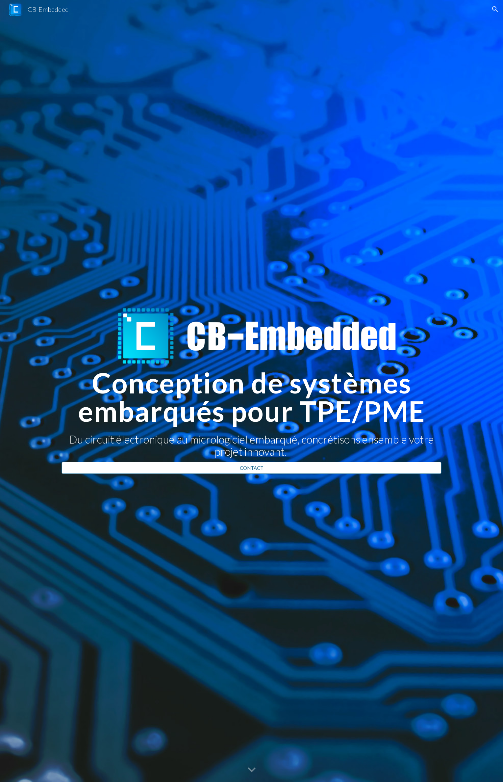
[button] (495, 9)
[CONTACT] (251, 467)
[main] (251, 413)
